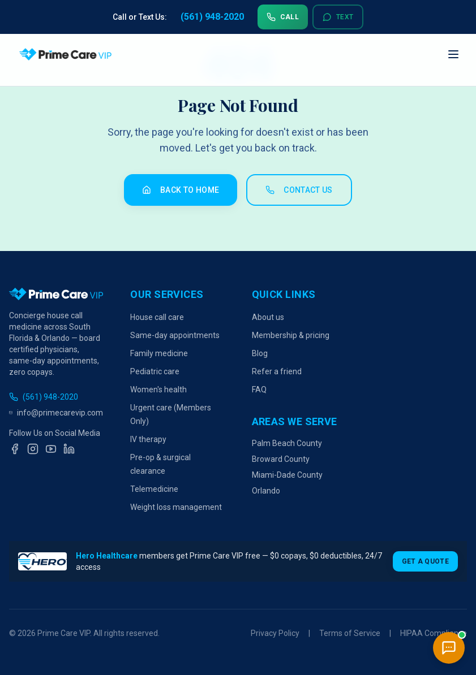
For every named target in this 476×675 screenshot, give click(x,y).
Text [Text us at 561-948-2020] (338, 16)
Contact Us (299, 189)
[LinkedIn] (69, 449)
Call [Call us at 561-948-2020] (283, 16)
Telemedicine (154, 489)
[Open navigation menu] (453, 54)
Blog (260, 353)
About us (268, 317)
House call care (157, 317)
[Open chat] (449, 648)
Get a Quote (425, 561)
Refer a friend (277, 371)
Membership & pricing (290, 335)
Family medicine (159, 353)
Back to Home (180, 189)
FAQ (259, 389)
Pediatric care (154, 371)
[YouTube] (51, 449)
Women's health (158, 389)
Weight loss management (176, 507)
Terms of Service (349, 633)
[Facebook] (14, 449)
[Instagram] (32, 449)
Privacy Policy (275, 633)
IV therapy (148, 439)
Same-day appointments (175, 335)
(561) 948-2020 (43, 396)
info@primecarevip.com (56, 412)
